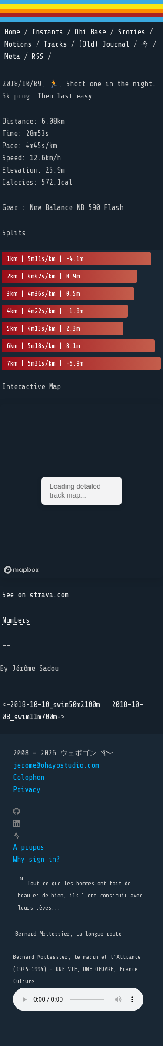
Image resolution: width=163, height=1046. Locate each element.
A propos (28, 847)
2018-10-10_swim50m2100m (55, 705)
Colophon (28, 777)
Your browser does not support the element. (78, 999)
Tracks (55, 44)
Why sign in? (36, 859)
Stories (131, 32)
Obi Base (90, 32)
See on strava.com (35, 595)
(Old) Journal (104, 44)
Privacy (26, 789)
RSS (37, 56)
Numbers (16, 620)
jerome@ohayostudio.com (56, 765)
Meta (12, 56)
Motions (18, 44)
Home (12, 32)
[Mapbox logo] (22, 570)
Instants (47, 32)
